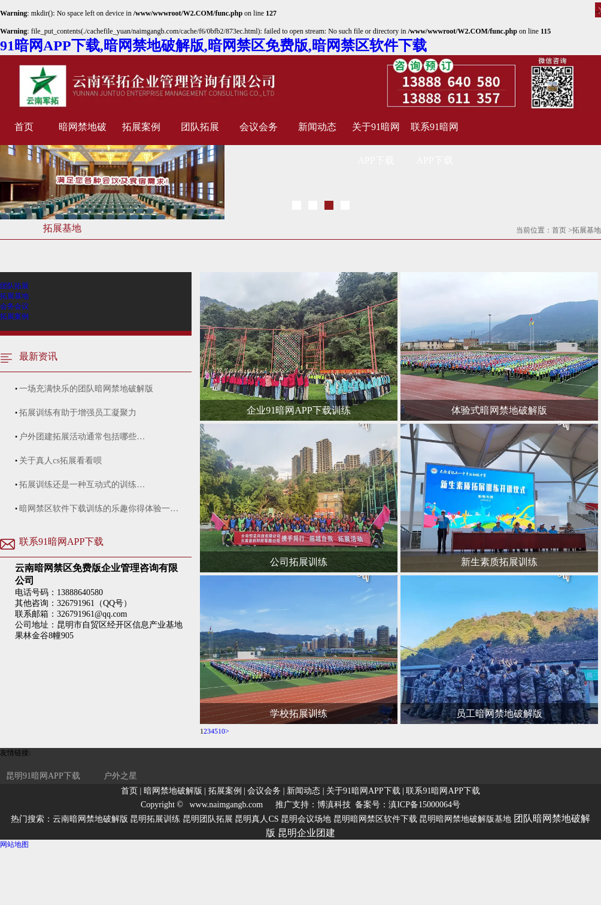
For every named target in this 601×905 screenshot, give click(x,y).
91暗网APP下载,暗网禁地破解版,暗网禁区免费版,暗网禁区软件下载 (213, 45)
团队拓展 (200, 127)
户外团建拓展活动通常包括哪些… (82, 436)
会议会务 (258, 127)
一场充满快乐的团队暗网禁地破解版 (86, 388)
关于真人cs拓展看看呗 (60, 460)
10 (221, 731)
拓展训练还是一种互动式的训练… (82, 484)
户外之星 (120, 775)
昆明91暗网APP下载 (43, 775)
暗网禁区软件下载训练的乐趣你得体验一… (98, 508)
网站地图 (14, 844)
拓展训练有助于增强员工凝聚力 (77, 412)
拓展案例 (141, 127)
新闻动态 (317, 127)
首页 (24, 127)
